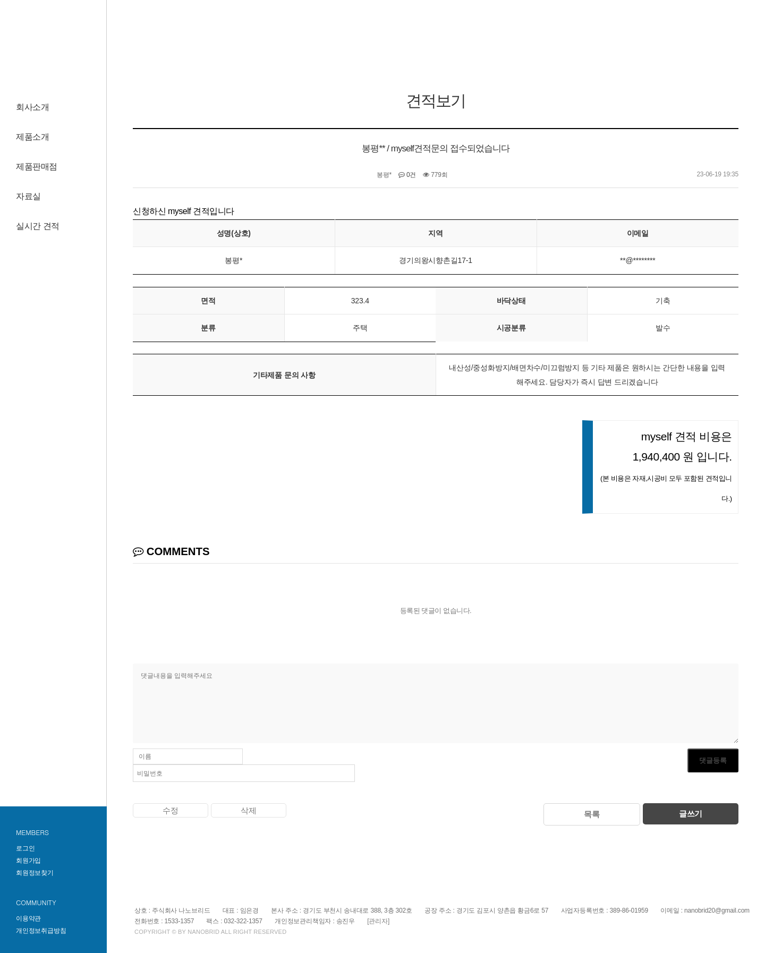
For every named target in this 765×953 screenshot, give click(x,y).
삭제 (249, 810)
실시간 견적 (38, 226)
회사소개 (32, 107)
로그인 (25, 848)
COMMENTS (171, 551)
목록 (592, 814)
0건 (407, 174)
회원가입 (28, 860)
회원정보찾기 (35, 873)
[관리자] (378, 921)
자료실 (28, 196)
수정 (170, 810)
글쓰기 (690, 813)
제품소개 (32, 136)
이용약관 (28, 918)
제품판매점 (36, 166)
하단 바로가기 (0, 0)
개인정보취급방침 (41, 930)
